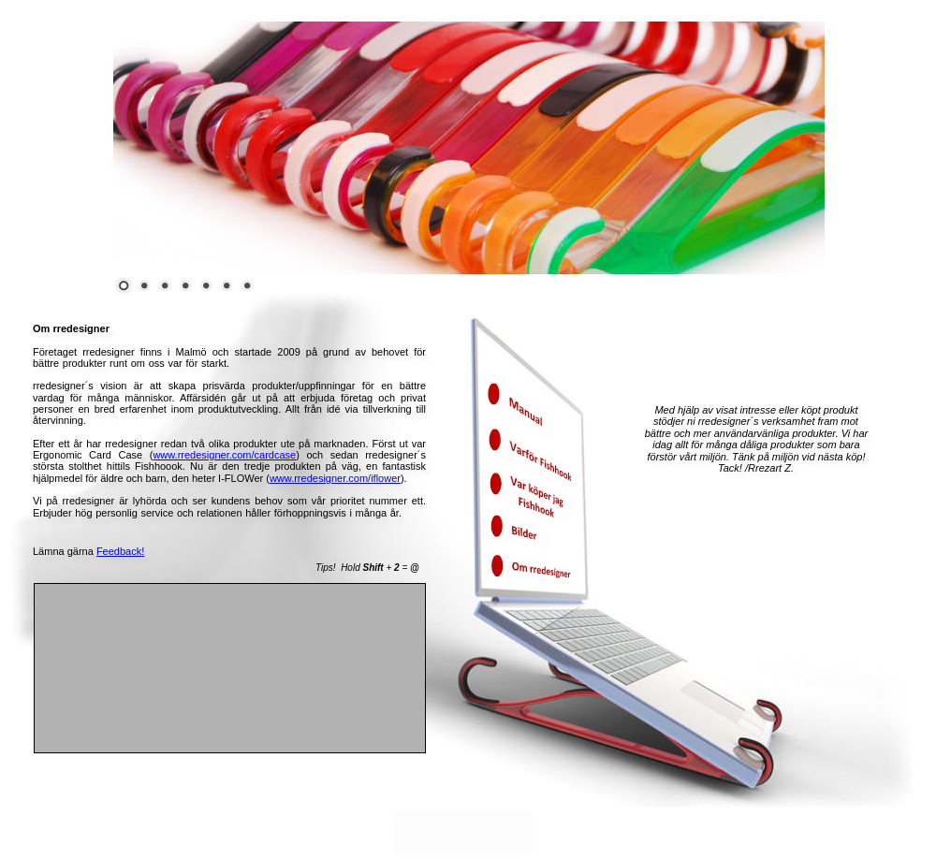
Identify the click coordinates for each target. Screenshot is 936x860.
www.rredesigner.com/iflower (335, 478)
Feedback (118, 551)
